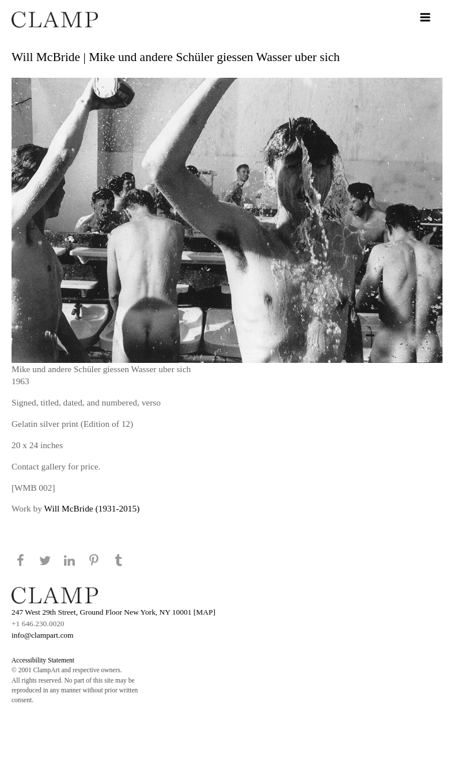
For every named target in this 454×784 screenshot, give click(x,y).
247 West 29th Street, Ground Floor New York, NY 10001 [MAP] (113, 612)
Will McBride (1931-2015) (92, 508)
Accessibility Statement (43, 660)
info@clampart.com (43, 635)
